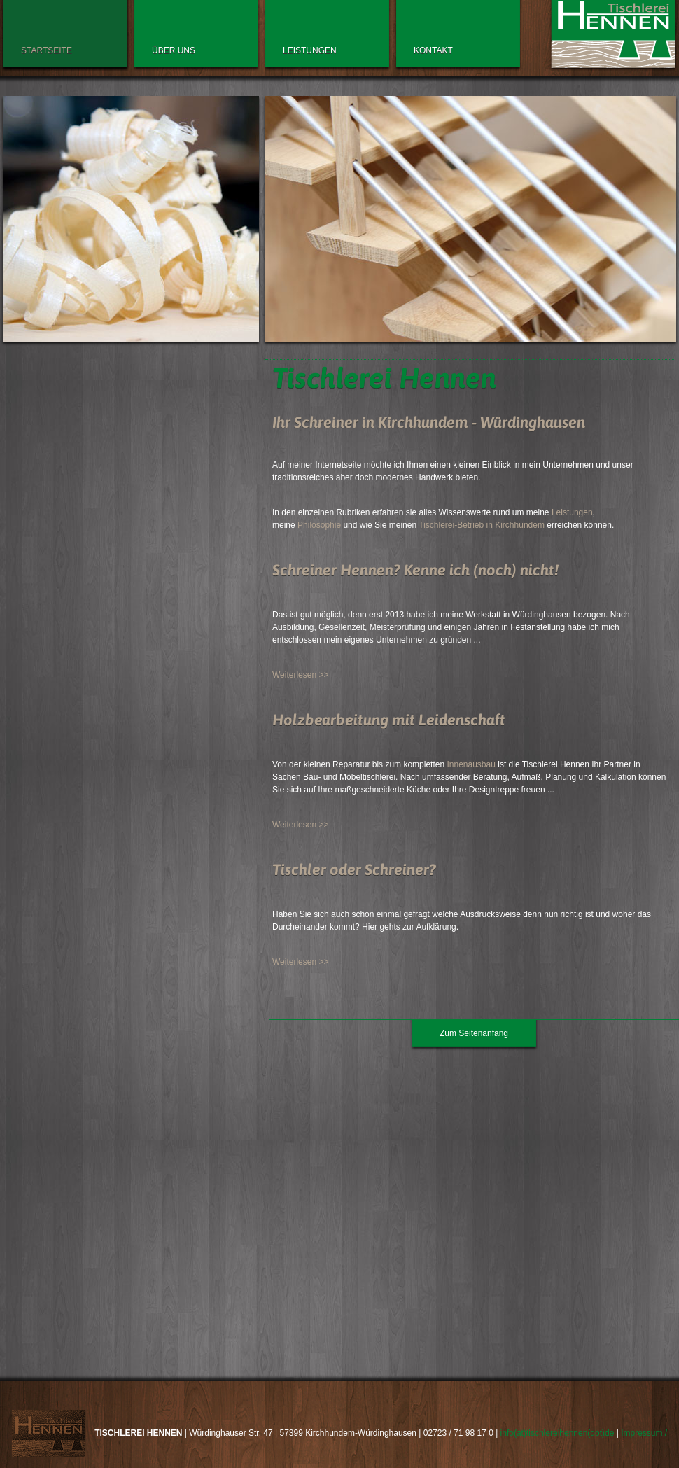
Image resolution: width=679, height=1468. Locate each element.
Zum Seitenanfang (474, 1033)
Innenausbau (471, 764)
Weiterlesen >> (300, 675)
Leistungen (572, 512)
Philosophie (319, 525)
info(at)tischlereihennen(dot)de (557, 1433)
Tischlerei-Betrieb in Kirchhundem (482, 525)
